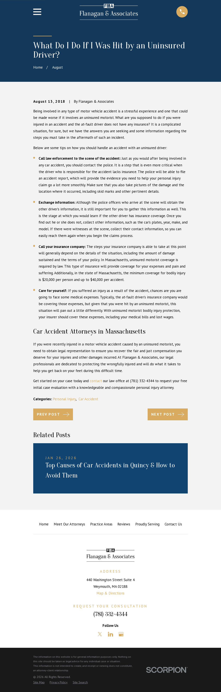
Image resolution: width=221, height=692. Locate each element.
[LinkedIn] (110, 634)
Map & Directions (110, 593)
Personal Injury (64, 399)
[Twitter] (100, 634)
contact (96, 380)
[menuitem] (39, 682)
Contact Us (173, 524)
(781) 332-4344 (110, 614)
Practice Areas (101, 524)
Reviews (123, 524)
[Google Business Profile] (121, 634)
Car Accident (88, 399)
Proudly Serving (147, 524)
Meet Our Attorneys (69, 524)
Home (44, 524)
